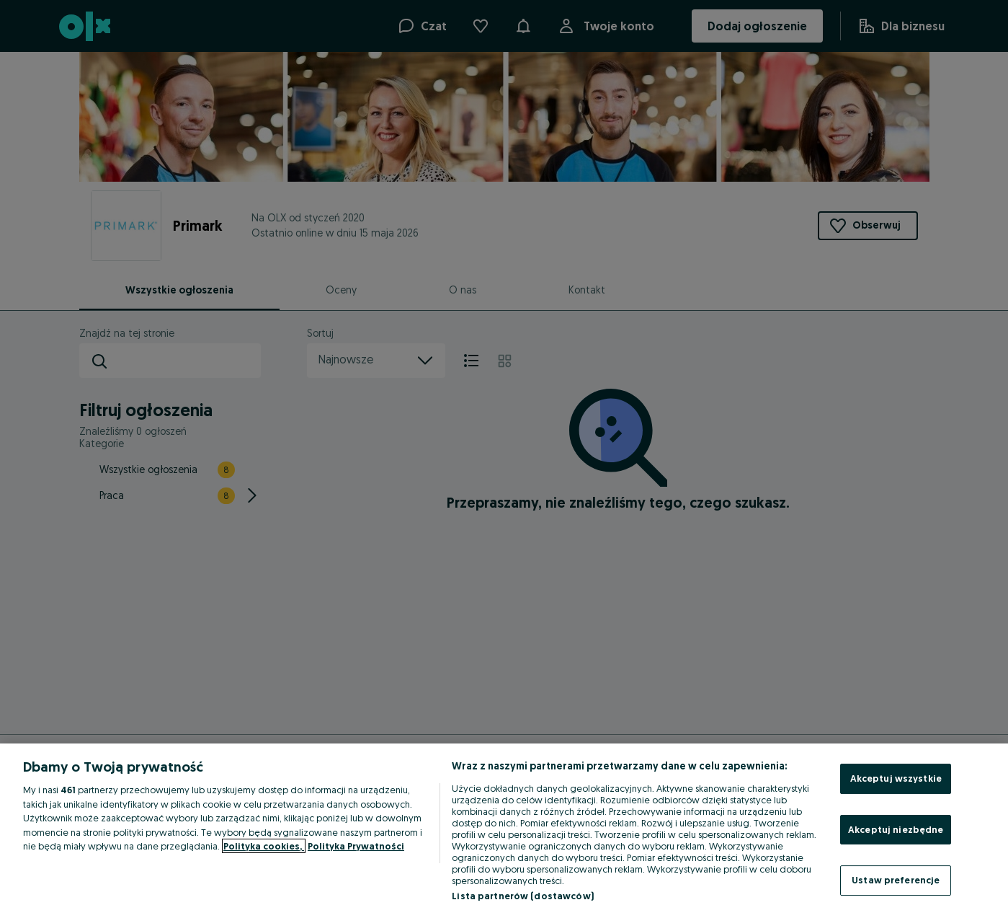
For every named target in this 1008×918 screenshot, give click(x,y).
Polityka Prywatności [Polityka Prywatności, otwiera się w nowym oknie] (356, 846)
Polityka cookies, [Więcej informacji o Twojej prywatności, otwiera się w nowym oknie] (263, 846)
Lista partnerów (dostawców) (523, 895)
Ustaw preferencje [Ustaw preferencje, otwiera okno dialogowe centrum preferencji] (896, 880)
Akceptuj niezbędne (895, 829)
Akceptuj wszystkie (896, 778)
